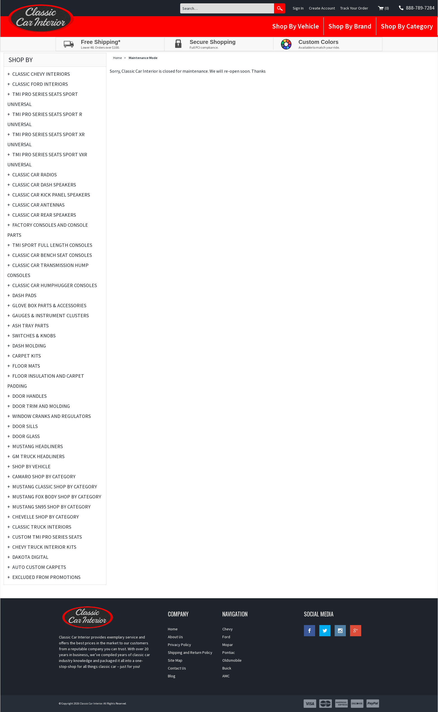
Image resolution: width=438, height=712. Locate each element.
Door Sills (22, 426)
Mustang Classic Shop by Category (52, 487)
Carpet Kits (24, 356)
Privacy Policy (179, 644)
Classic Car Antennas (36, 205)
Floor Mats (23, 366)
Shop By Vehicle (295, 26)
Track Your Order (354, 8)
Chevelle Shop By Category (43, 517)
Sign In (298, 8)
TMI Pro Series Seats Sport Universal (42, 98)
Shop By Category (407, 26)
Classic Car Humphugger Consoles (52, 285)
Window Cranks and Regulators (49, 416)
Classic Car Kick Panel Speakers (48, 195)
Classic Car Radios (32, 175)
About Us (175, 636)
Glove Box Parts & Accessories (46, 306)
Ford (226, 636)
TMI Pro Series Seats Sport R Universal (44, 118)
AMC (226, 675)
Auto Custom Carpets (36, 567)
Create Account (322, 8)
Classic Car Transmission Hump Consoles (48, 269)
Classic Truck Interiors (39, 527)
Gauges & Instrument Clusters (48, 316)
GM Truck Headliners (36, 456)
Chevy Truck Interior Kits (41, 547)
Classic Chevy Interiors (38, 74)
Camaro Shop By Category (41, 477)
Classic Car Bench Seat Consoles (49, 255)
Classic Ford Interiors (37, 84)
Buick (226, 668)
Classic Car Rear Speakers (41, 215)
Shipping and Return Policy (190, 652)
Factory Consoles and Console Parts (47, 229)
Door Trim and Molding (38, 406)
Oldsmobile (232, 660)
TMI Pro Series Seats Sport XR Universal (46, 138)
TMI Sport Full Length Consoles (49, 245)
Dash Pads (21, 295)
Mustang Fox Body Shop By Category (54, 497)
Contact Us (177, 668)
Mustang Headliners (35, 446)
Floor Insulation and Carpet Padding (45, 380)
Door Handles (27, 396)
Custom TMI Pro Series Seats (44, 537)
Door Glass (23, 436)
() (383, 8)
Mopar (227, 644)
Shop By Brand (350, 26)
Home (117, 58)
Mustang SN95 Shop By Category (49, 507)
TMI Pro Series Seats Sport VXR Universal (47, 159)
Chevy (227, 628)
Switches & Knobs (31, 336)
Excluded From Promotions (43, 577)
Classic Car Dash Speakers (41, 185)
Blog (171, 675)
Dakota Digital (27, 557)
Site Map (175, 660)
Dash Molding (26, 346)
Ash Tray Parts (28, 326)
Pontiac (228, 652)
